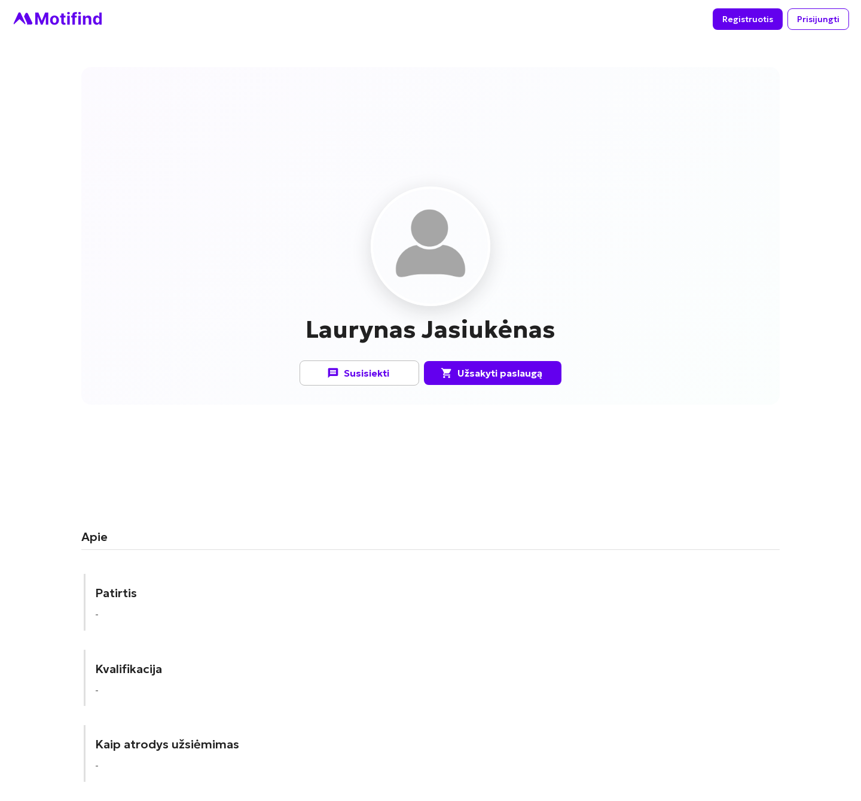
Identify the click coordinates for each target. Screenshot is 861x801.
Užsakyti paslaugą (492, 373)
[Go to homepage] (57, 19)
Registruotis (748, 19)
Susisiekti (359, 373)
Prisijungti (818, 19)
